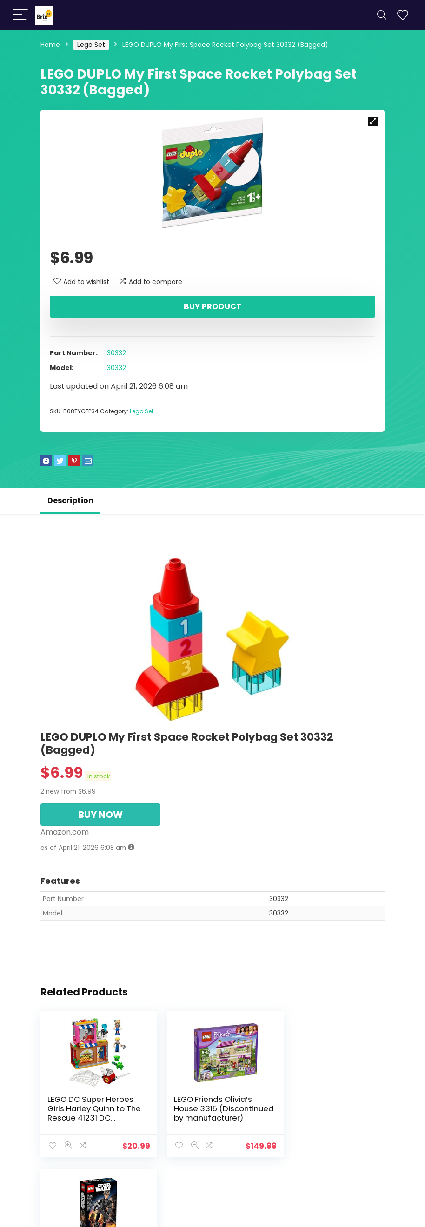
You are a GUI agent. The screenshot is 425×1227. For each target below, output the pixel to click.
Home (50, 44)
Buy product (212, 306)
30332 (116, 353)
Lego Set (91, 44)
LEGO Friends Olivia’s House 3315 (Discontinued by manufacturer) (205, 1113)
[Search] (382, 15)
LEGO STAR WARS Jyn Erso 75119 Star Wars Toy (330, 1104)
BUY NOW (100, 814)
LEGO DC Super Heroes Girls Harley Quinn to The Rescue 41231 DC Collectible (94, 1113)
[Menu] (20, 15)
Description (70, 500)
